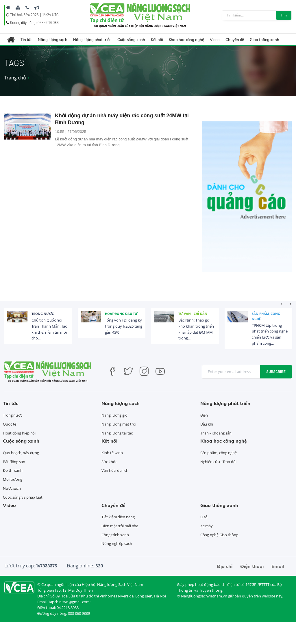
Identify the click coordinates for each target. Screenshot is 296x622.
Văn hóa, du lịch (114, 470)
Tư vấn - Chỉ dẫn (192, 313)
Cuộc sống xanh (131, 39)
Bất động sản (14, 461)
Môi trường (12, 479)
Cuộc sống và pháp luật (22, 497)
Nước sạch (12, 488)
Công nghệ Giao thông (219, 534)
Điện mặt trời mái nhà (119, 525)
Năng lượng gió (114, 415)
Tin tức (26, 39)
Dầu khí (206, 424)
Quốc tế (9, 424)
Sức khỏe (109, 461)
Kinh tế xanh (112, 452)
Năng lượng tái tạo (117, 433)
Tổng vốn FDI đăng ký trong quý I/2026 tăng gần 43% (123, 326)
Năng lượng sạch (52, 39)
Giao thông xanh (264, 39)
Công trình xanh (115, 534)
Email (277, 566)
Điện (204, 415)
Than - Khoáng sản (216, 433)
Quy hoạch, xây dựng (21, 452)
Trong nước (43, 313)
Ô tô (204, 516)
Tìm (284, 15)
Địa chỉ (224, 566)
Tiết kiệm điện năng (117, 516)
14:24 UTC (50, 14)
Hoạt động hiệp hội (19, 433)
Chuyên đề (234, 39)
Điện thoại (252, 566)
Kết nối (157, 39)
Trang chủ (15, 78)
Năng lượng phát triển (92, 39)
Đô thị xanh (13, 470)
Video (215, 39)
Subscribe (276, 371)
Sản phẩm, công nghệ (266, 316)
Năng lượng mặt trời (118, 424)
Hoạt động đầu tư (121, 313)
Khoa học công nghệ (186, 39)
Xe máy (206, 525)
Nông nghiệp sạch (116, 543)
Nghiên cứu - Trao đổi (218, 461)
